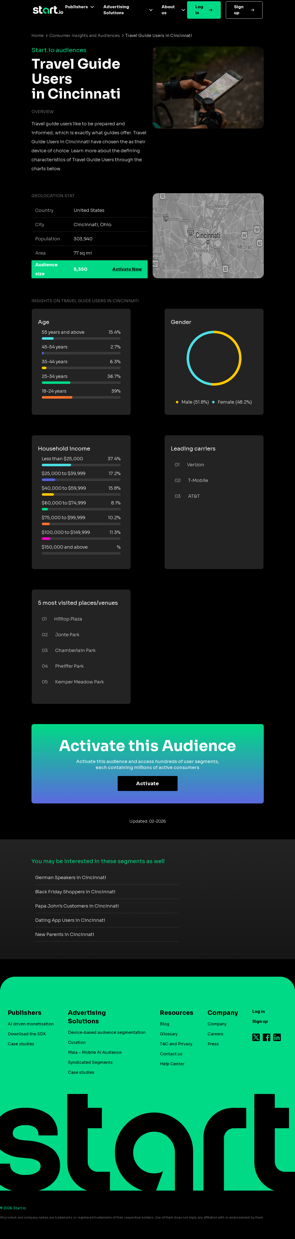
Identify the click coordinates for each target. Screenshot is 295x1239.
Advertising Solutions (116, 9)
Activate (147, 783)
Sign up (239, 9)
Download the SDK (27, 1034)
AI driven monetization (31, 1024)
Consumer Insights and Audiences (84, 35)
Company (221, 1013)
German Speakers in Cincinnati (70, 877)
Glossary (169, 1034)
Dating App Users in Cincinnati (70, 920)
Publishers (76, 6)
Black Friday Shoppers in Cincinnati (75, 892)
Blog (164, 1024)
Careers (215, 1034)
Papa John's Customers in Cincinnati (77, 906)
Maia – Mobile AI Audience (95, 1052)
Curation (77, 1042)
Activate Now (127, 269)
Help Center (172, 1064)
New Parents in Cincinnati (64, 934)
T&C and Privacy (176, 1044)
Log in (199, 9)
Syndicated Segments (90, 1062)
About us (168, 9)
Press (213, 1044)
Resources (174, 1013)
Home (37, 35)
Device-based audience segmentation (107, 1032)
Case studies (21, 1044)
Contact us (171, 1054)
